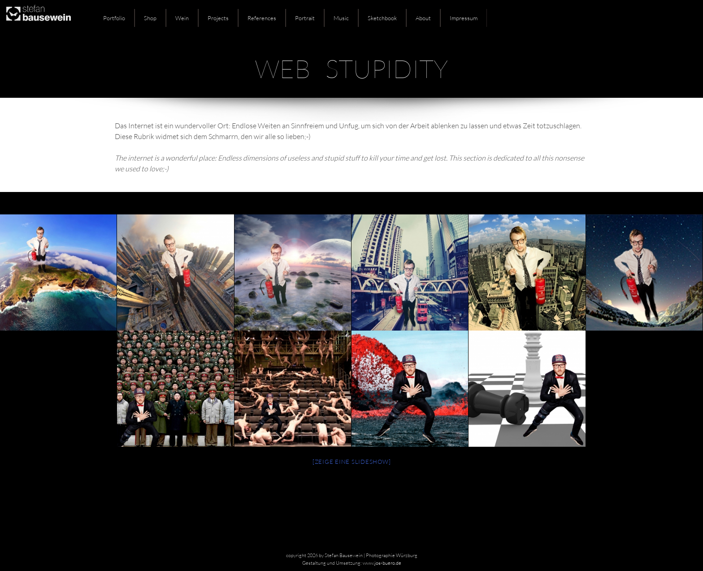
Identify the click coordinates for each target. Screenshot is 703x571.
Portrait (305, 18)
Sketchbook (382, 18)
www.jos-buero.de (382, 563)
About (423, 18)
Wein (182, 18)
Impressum (463, 18)
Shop (150, 18)
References (261, 18)
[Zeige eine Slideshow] (351, 461)
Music (341, 18)
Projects (218, 18)
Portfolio (114, 18)
